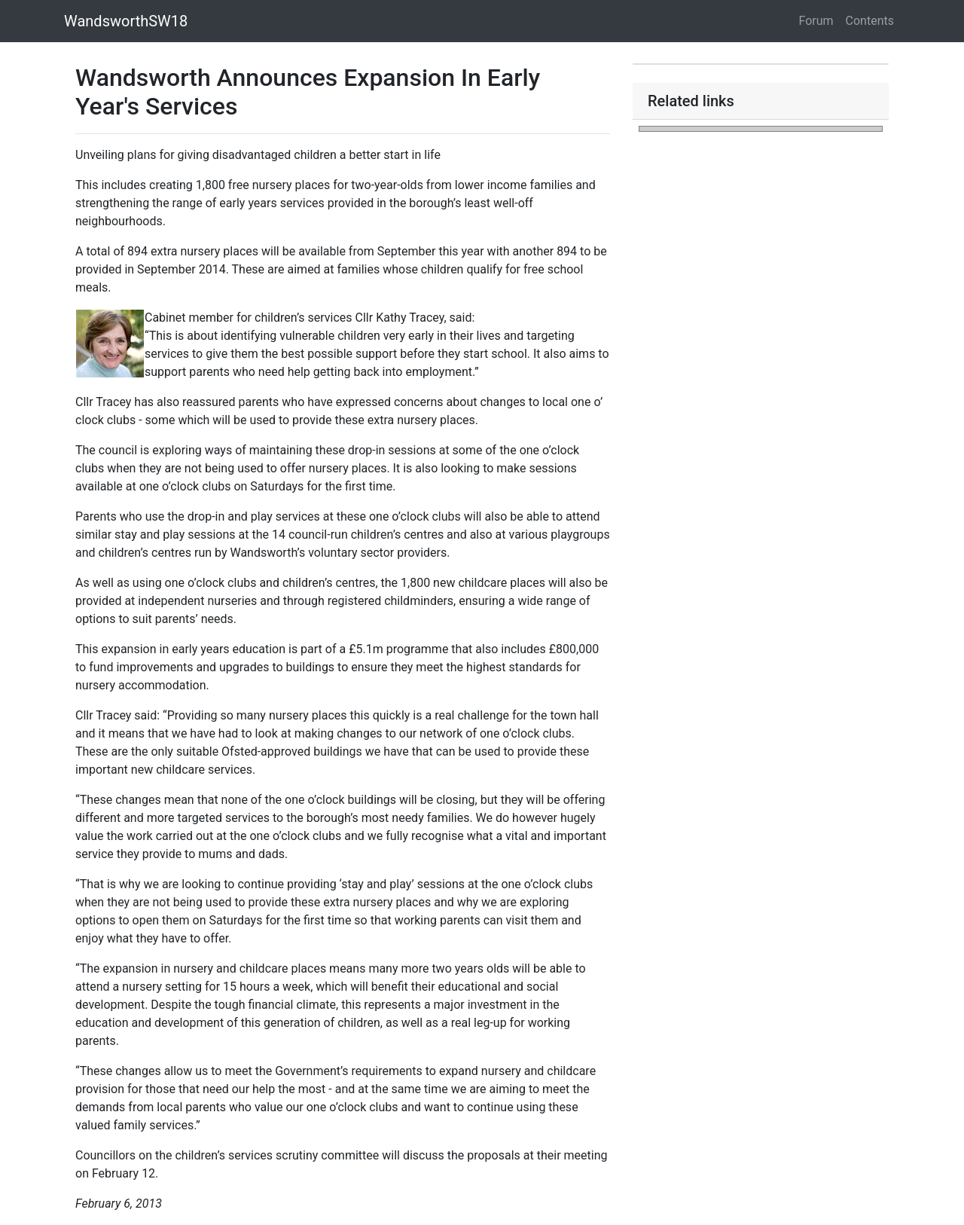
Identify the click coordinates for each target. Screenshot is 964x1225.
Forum (816, 21)
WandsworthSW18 (126, 21)
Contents (870, 21)
